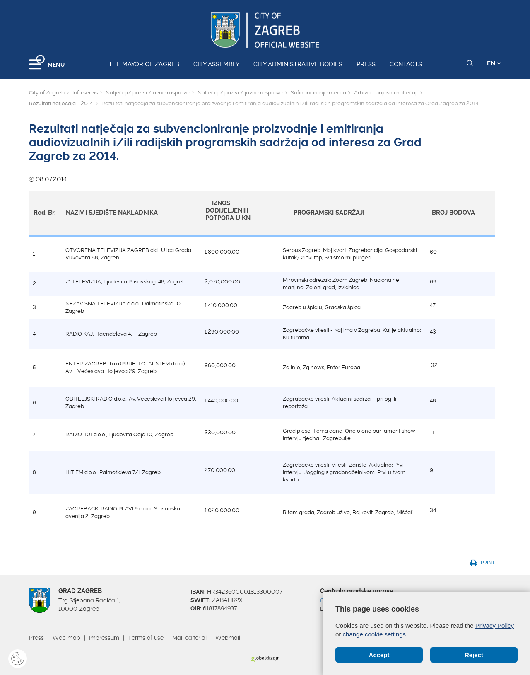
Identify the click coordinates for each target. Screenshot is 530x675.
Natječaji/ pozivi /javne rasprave (148, 93)
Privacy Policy (494, 625)
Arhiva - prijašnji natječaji (386, 93)
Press (366, 64)
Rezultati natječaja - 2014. (61, 103)
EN (494, 63)
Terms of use (146, 637)
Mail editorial (189, 637)
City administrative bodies (297, 64)
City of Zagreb (47, 93)
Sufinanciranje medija (318, 93)
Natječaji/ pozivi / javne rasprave (240, 93)
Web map (66, 637)
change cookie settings (374, 634)
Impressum (104, 637)
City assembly (216, 64)
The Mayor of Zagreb (143, 64)
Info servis (85, 93)
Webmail (227, 637)
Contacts (406, 64)
